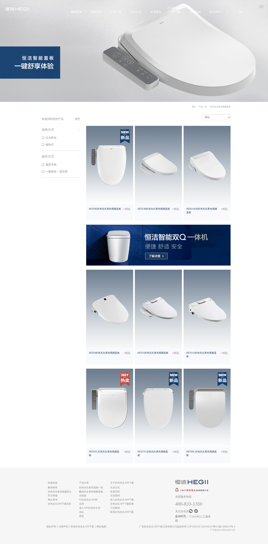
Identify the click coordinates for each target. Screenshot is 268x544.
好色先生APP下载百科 (59, 504)
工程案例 (115, 508)
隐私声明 (51, 526)
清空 (77, 118)
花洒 (81, 504)
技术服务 (155, 11)
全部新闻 (115, 495)
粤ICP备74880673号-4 (224, 526)
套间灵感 (135, 11)
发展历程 (115, 491)
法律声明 (63, 526)
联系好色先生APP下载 (122, 512)
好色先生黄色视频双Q (59, 491)
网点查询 (215, 11)
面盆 (81, 516)
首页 (194, 106)
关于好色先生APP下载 (175, 10)
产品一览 (116, 11)
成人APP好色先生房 (89, 508)
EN (241, 11)
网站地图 (101, 526)
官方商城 (195, 11)
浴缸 (81, 512)
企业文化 (115, 487)
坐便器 (82, 495)
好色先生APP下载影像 (122, 504)
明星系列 (96, 11)
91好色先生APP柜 (88, 499)
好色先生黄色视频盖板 (91, 491)
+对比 (126, 209)
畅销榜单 (76, 11)
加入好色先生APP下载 (122, 499)
